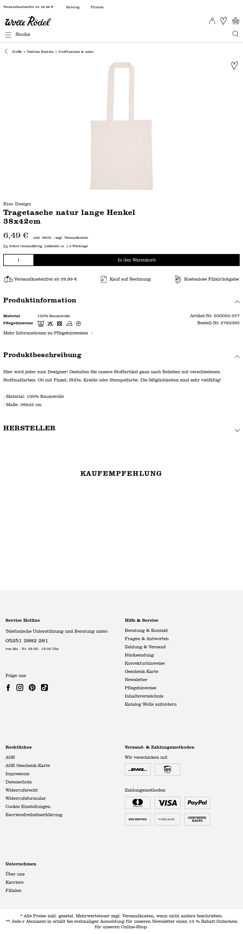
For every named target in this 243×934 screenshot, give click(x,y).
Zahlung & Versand (145, 646)
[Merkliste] (223, 20)
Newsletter (136, 679)
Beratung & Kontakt (146, 630)
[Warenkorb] (235, 20)
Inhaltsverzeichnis (144, 696)
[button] (7, 52)
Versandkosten (138, 915)
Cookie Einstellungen (27, 806)
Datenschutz (18, 781)
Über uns (15, 874)
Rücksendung (139, 655)
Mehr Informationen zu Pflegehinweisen (48, 333)
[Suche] (122, 34)
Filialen (97, 7)
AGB (10, 757)
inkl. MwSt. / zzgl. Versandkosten (60, 238)
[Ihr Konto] (212, 19)
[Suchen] (234, 34)
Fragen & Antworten (147, 638)
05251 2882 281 (26, 640)
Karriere (14, 882)
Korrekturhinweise (145, 663)
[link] (9, 687)
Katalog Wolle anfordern (151, 704)
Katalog (73, 7)
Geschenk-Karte (141, 671)
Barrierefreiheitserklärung (33, 814)
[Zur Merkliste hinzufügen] (234, 66)
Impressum (17, 773)
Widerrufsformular (25, 798)
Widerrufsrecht (21, 790)
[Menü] (6, 34)
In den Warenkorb (137, 260)
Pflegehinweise (140, 687)
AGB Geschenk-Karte (27, 765)
